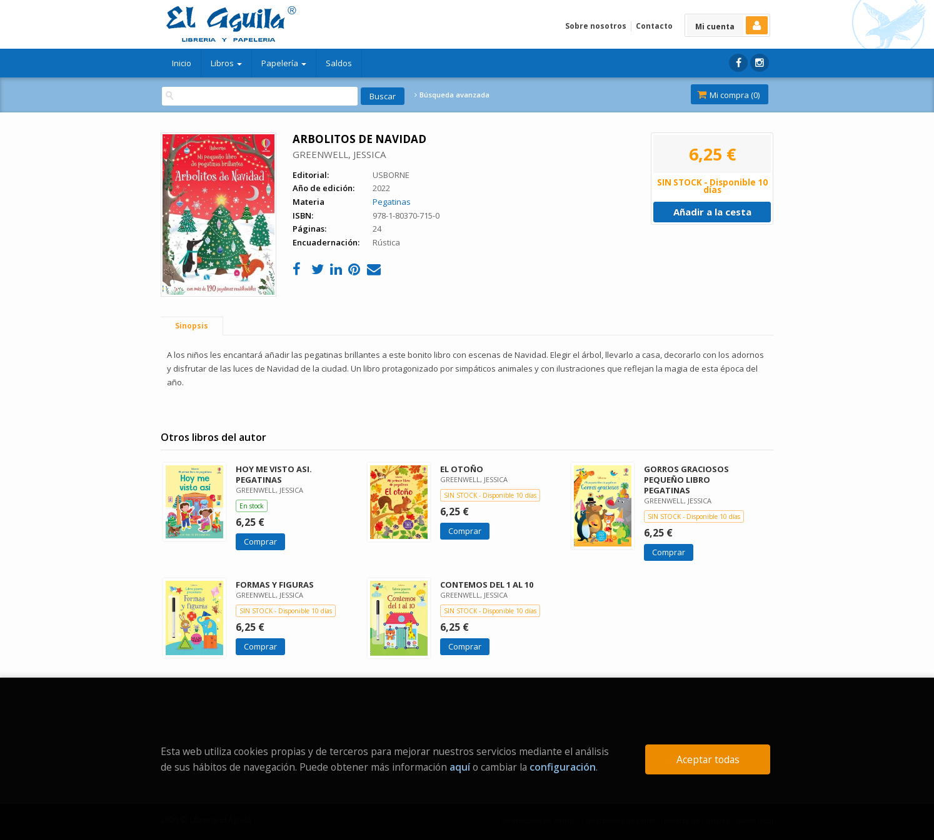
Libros (226, 63)
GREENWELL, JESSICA (339, 154)
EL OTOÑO (461, 469)
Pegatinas (392, 201)
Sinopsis (191, 325)
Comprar (260, 541)
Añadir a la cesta (712, 211)
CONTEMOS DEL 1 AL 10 (486, 584)
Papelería (283, 63)
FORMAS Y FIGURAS (275, 584)
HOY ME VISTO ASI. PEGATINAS (274, 474)
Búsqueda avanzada (452, 95)
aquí (459, 767)
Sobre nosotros (595, 26)
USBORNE (391, 174)
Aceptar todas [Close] (708, 759)
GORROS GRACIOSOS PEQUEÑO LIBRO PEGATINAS (686, 479)
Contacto (654, 26)
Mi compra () (728, 95)
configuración (563, 767)
